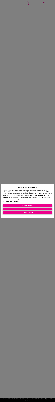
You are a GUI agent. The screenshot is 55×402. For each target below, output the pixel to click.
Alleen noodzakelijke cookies (27, 209)
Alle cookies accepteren (27, 205)
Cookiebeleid (6, 201)
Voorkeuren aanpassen (27, 212)
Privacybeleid (15, 201)
